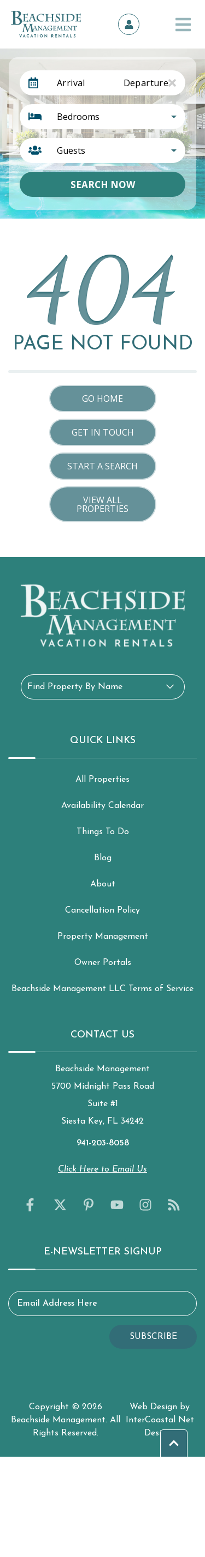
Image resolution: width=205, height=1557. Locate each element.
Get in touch (103, 432)
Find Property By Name (74, 687)
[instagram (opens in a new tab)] (145, 1205)
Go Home (102, 399)
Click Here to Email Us (102, 1169)
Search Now (103, 184)
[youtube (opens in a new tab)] (117, 1205)
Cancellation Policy (102, 910)
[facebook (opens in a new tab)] (32, 1205)
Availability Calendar (102, 805)
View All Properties (102, 504)
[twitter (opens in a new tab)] (60, 1205)
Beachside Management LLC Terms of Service (102, 989)
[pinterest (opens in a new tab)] (88, 1205)
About (102, 884)
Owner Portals (102, 962)
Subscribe (153, 1336)
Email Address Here (57, 1303)
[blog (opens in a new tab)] (174, 1205)
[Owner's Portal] (129, 24)
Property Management (102, 936)
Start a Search (102, 466)
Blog (103, 858)
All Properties (102, 779)
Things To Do (103, 832)
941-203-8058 (103, 1143)
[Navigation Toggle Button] (183, 24)
